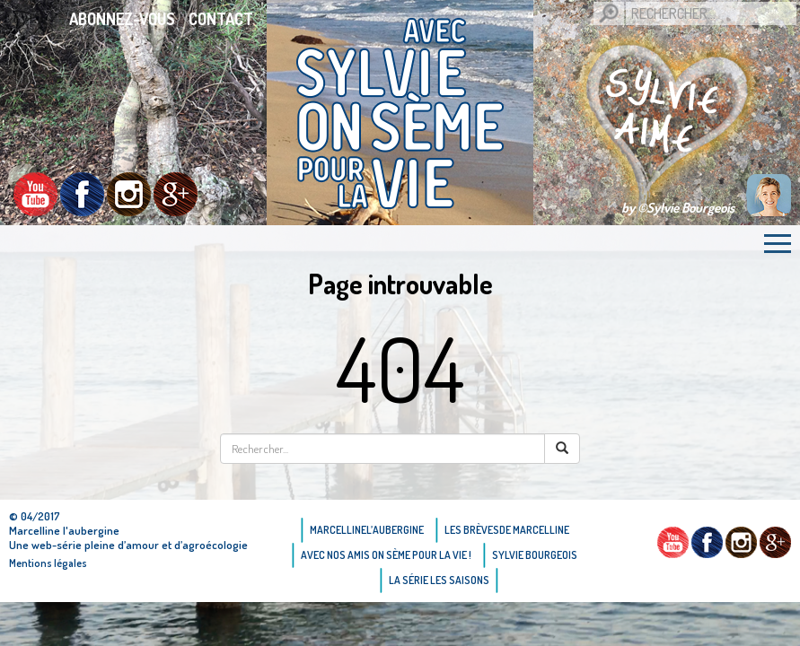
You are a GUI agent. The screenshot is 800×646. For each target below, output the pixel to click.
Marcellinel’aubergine (367, 530)
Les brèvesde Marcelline (506, 530)
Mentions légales (48, 563)
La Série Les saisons (439, 580)
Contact (221, 19)
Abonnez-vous (122, 19)
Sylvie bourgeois (534, 555)
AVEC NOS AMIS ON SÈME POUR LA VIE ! (386, 555)
